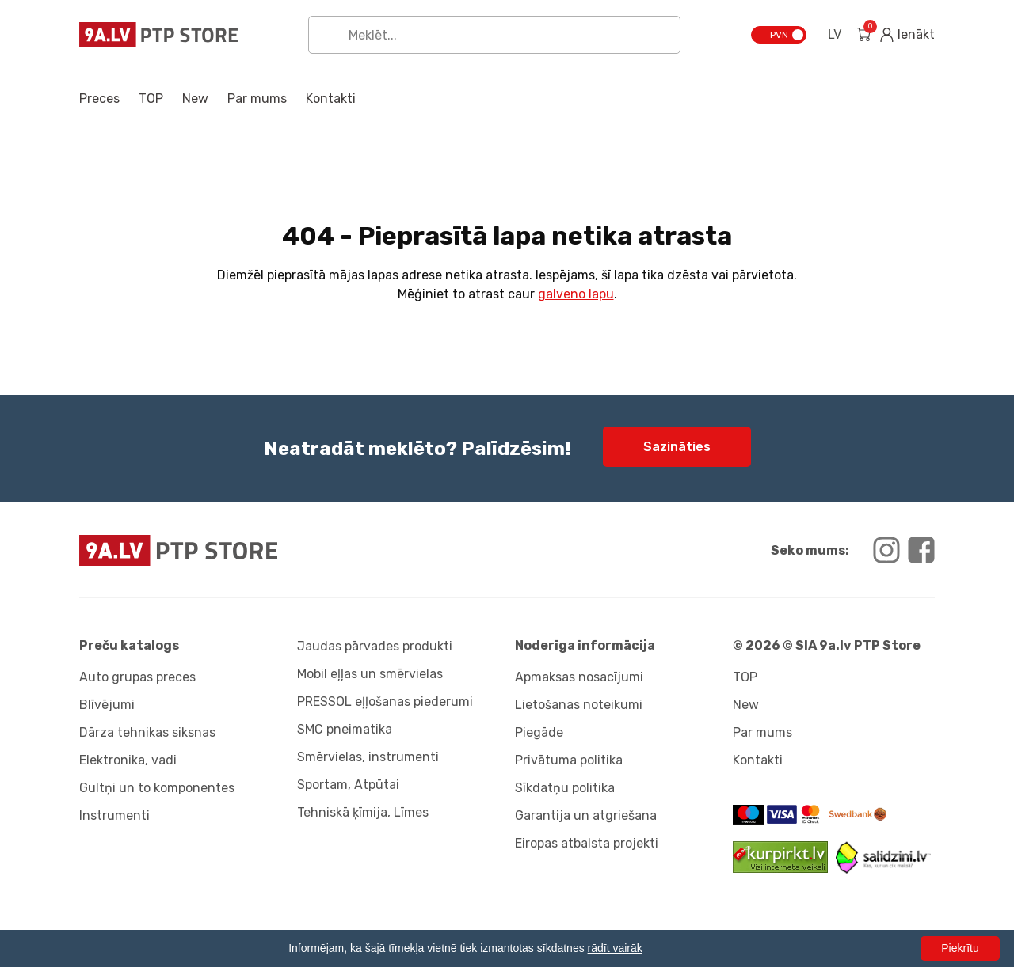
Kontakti (331, 98)
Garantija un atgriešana (586, 815)
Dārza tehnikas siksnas (147, 732)
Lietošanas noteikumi (578, 704)
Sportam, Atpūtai (348, 784)
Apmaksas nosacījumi (579, 676)
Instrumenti (114, 815)
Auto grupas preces (137, 676)
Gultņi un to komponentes (156, 787)
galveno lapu (576, 293)
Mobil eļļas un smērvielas (370, 673)
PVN (779, 34)
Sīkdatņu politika (565, 787)
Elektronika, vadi (128, 760)
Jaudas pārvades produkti (374, 646)
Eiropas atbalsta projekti (586, 843)
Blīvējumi (107, 704)
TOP (151, 98)
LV (834, 34)
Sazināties (677, 446)
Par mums (257, 98)
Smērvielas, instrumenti (368, 756)
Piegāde (539, 732)
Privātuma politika (569, 760)
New (195, 98)
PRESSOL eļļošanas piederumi (385, 701)
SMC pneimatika (344, 729)
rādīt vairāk (615, 948)
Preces (99, 98)
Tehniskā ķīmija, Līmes (363, 812)
